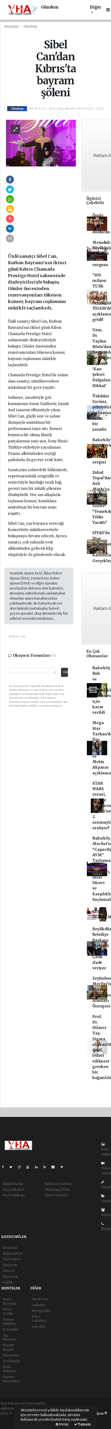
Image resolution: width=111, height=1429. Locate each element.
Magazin (10, 1265)
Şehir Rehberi (9, 1369)
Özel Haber (12, 1259)
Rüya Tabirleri (39, 1318)
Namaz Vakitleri (9, 1321)
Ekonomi (10, 1276)
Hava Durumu (10, 1301)
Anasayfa (11, 26)
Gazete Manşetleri (11, 1379)
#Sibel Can (17, 636)
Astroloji (38, 1326)
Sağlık (8, 1282)
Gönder (65, 672)
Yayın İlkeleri (13, 1189)
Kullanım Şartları (58, 1184)
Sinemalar (11, 1355)
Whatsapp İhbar (57, 1189)
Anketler (39, 1305)
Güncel (8, 1271)
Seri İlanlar (12, 1361)
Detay (62, 1424)
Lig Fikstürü (9, 1337)
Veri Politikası (14, 1195)
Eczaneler (11, 1329)
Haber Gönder (56, 1195)
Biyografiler (41, 1311)
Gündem (49, 7)
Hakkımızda (13, 1184)
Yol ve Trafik (8, 1311)
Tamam (82, 1424)
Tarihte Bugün (9, 1347)
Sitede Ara (40, 1299)
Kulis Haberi (12, 1253)
